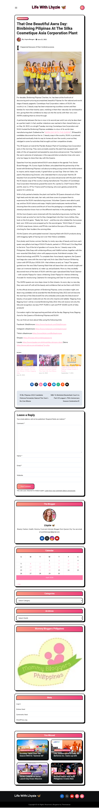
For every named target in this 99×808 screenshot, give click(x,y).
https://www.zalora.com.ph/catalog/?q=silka (33, 346)
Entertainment (22, 19)
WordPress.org (21, 720)
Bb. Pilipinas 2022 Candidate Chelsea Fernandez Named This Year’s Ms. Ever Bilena (48, 369)
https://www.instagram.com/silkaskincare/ (51, 329)
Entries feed (20, 710)
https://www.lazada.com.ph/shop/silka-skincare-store (42, 343)
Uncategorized (26, 774)
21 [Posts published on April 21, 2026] (40, 571)
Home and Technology (62, 751)
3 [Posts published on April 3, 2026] (68, 561)
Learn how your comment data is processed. (60, 491)
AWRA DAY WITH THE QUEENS (57, 133)
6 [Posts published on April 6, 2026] (30, 564)
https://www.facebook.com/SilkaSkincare (50, 325)
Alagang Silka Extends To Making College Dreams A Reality (69, 369)
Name (19, 456)
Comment (21, 424)
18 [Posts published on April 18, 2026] (78, 567)
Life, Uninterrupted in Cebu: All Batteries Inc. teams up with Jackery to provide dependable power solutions (66, 757)
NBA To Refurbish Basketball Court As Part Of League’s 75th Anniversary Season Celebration (65, 398)
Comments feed (22, 715)
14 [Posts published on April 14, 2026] (40, 567)
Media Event (71, 774)
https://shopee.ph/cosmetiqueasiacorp (37, 338)
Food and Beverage (27, 751)
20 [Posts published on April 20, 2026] (30, 571)
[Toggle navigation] (16, 8)
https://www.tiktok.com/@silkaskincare (47, 334)
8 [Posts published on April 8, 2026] (49, 564)
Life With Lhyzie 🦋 (49, 7)
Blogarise (56, 805)
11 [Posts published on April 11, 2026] (78, 564)
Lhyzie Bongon (29, 40)
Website (20, 476)
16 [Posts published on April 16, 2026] (59, 567)
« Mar (19, 585)
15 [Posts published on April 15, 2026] (49, 567)
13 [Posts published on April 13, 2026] (30, 567)
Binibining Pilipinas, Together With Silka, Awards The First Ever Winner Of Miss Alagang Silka (26, 370)
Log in (18, 704)
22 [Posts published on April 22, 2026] (49, 571)
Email (19, 466)
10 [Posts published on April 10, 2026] (68, 564)
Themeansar (66, 805)
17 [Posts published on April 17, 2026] (68, 567)
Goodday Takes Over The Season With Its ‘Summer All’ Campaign (31, 756)
